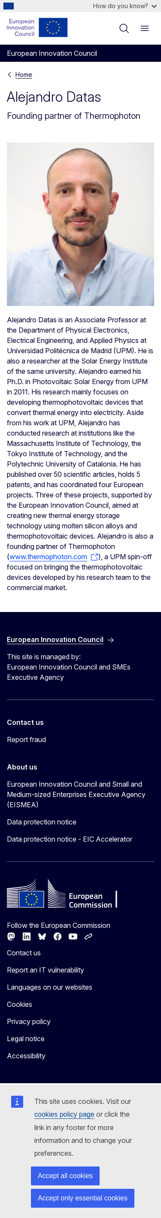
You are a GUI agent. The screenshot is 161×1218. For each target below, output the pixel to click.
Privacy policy (29, 1021)
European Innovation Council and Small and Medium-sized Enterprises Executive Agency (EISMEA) (76, 794)
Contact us (24, 952)
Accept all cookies (65, 1175)
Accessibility (26, 1055)
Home (23, 74)
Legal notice (26, 1038)
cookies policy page (64, 1114)
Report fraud (26, 739)
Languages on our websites (49, 987)
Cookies (19, 1004)
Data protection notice (41, 822)
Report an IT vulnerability (45, 970)
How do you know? (125, 5)
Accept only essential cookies (83, 1198)
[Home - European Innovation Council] (37, 27)
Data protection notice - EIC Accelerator (69, 839)
